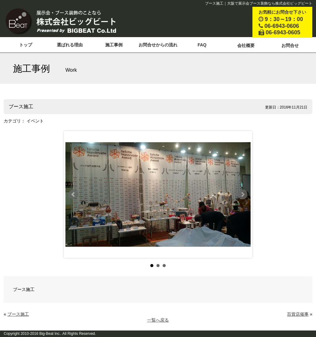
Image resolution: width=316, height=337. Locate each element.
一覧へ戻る (158, 320)
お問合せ (290, 45)
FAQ (202, 44)
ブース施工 (18, 314)
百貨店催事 (298, 314)
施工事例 (114, 44)
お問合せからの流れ (158, 44)
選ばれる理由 (70, 44)
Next (242, 194)
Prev (73, 194)
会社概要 (246, 45)
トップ (25, 44)
